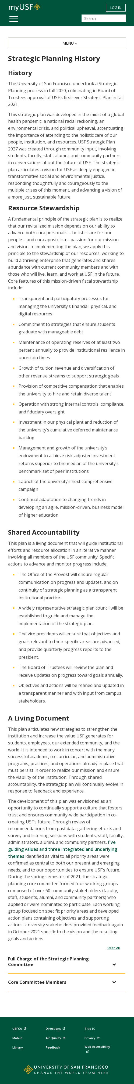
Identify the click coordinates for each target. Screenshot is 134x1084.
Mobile (17, 1038)
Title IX (89, 1029)
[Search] (104, 18)
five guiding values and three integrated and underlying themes (62, 849)
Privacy (92, 1037)
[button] (64, 961)
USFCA (19, 1028)
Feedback (53, 1047)
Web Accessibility (97, 1049)
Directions (55, 1028)
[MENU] (67, 42)
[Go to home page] (67, 1070)
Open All (113, 948)
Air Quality (56, 1037)
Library (17, 1047)
